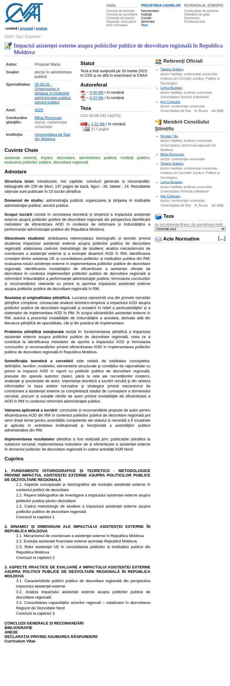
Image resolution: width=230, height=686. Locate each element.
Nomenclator (150, 11)
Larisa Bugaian (171, 88)
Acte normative (117, 25)
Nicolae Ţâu (169, 136)
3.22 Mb (98, 124)
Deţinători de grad (197, 14)
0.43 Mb (96, 98)
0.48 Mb (96, 92)
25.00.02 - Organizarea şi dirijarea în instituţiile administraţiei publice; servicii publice (53, 93)
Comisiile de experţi (120, 18)
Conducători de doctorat (201, 11)
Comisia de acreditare (121, 14)
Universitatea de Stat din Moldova (52, 136)
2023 (39, 110)
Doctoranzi (192, 18)
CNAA (111, 5)
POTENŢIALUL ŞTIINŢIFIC (203, 5)
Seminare (148, 21)
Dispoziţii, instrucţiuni (121, 21)
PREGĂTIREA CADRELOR (161, 5)
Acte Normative (177, 239)
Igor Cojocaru (170, 102)
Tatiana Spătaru (171, 69)
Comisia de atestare (120, 11)
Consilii (146, 18)
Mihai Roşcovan (48, 117)
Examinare (32, 36)
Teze (144, 25)
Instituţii (146, 14)
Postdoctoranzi (195, 21)
